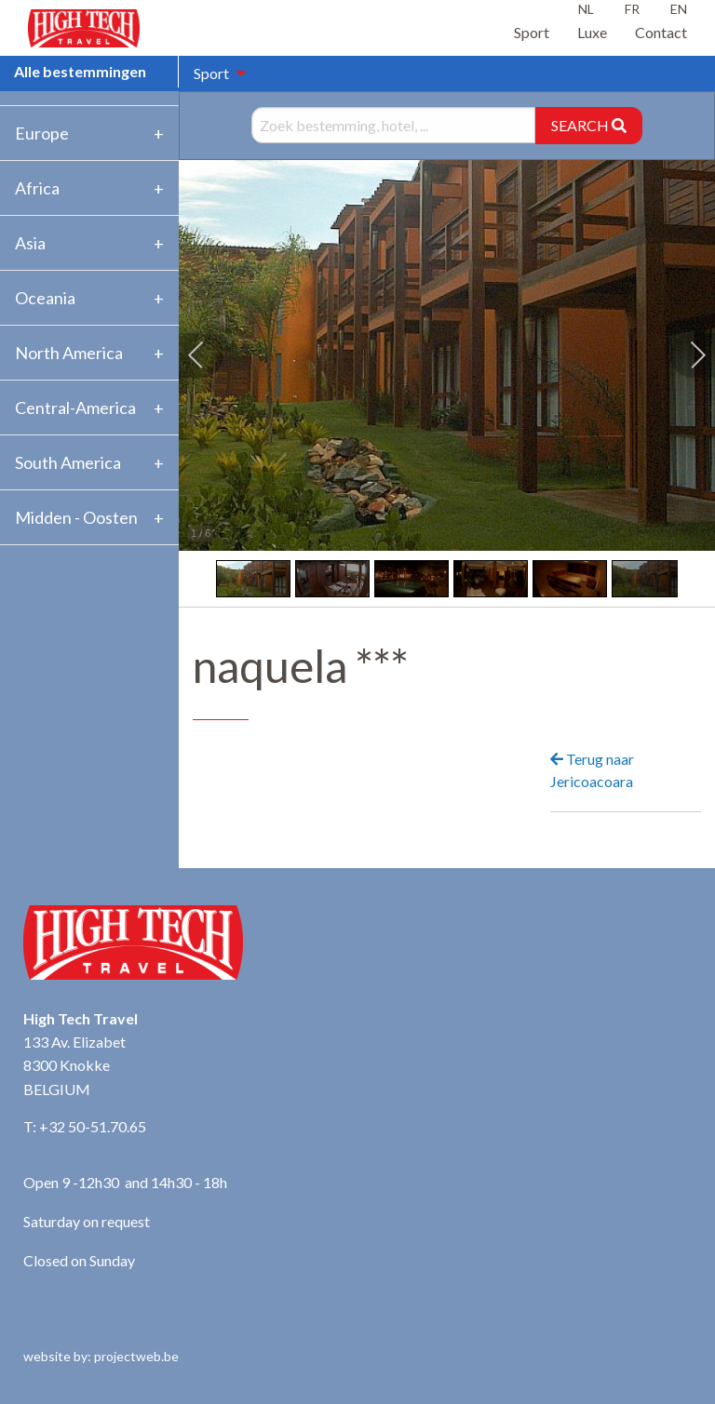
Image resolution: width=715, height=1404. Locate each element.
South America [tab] (68, 462)
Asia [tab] (30, 243)
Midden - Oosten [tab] (76, 517)
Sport (531, 32)
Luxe (592, 32)
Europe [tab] (42, 133)
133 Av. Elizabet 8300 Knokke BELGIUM (74, 1065)
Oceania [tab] (45, 297)
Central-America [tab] (75, 407)
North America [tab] (69, 352)
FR (632, 9)
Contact (661, 32)
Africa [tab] (37, 188)
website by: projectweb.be (101, 1356)
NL (586, 9)
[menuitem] (215, 73)
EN (678, 9)
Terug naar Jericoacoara (592, 770)
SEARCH (589, 125)
